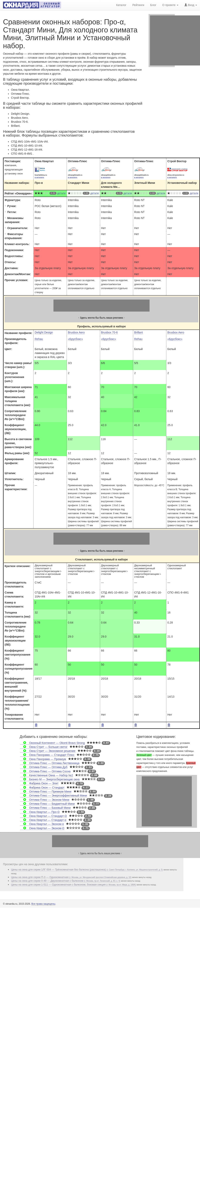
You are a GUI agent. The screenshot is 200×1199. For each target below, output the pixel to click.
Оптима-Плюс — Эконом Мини (44, 799)
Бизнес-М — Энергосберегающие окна (49, 779)
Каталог (121, 4)
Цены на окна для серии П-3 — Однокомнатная (71, 877)
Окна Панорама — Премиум (43, 759)
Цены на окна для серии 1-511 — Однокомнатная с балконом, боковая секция (73, 884)
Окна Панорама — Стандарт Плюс (47, 754)
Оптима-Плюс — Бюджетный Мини (47, 803)
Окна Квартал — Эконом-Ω (42, 828)
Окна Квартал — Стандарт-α (43, 820)
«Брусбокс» (75, 339)
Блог (153, 4)
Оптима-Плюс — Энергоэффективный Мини (53, 795)
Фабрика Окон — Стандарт (42, 787)
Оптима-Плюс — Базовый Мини (45, 807)
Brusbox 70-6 (109, 332)
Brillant (138, 332)
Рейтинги (138, 4)
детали (61, 193)
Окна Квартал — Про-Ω (39, 812)
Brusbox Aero (76, 332)
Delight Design (44, 332)
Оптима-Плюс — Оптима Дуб (43, 767)
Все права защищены (43, 903)
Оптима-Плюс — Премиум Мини (45, 791)
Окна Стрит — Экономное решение (47, 750)
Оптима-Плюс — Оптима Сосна (45, 771)
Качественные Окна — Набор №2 (46, 775)
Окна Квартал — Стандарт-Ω (43, 816)
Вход (190, 4)
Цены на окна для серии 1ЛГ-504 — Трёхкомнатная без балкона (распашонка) (87, 869)
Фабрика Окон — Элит (39, 783)
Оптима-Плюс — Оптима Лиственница (49, 763)
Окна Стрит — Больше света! (43, 746)
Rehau (39, 339)
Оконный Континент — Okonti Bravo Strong (52, 742)
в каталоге (39, 177)
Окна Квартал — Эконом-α (42, 824)
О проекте (170, 4)
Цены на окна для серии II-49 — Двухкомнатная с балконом (65, 880)
